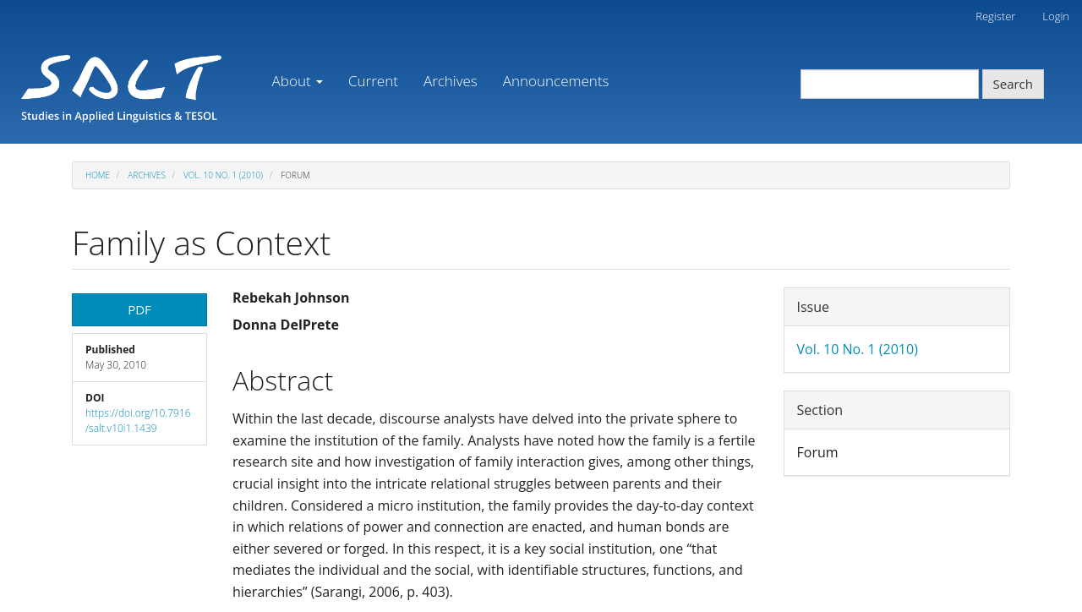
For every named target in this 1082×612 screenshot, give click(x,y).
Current (373, 80)
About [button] (297, 80)
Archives (451, 80)
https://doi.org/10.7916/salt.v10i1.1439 (138, 420)
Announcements (556, 80)
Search (1013, 83)
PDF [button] (139, 309)
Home (97, 175)
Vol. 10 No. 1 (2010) (223, 175)
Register (995, 16)
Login (1055, 16)
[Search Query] (890, 84)
